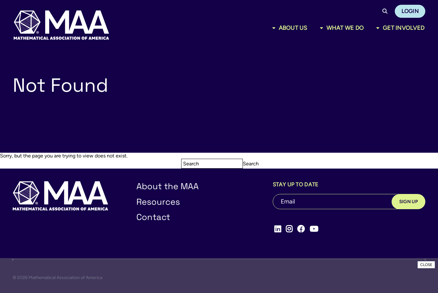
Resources (158, 201)
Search (251, 164)
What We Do (345, 27)
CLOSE (426, 265)
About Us (293, 27)
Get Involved (403, 27)
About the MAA (167, 186)
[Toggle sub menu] (275, 28)
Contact (153, 217)
